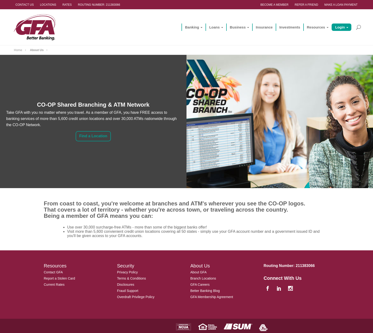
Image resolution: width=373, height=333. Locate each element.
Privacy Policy (127, 272)
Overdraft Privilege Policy (135, 297)
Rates (67, 4)
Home (18, 50)
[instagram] (290, 289)
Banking (190, 27)
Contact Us (24, 4)
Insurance (262, 27)
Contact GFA (53, 272)
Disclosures (125, 284)
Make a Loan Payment (341, 4)
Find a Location (93, 136)
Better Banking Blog (205, 291)
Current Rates (54, 284)
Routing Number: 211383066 (99, 4)
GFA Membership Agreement (211, 297)
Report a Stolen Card (59, 278)
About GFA (198, 272)
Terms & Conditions (131, 278)
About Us (37, 50)
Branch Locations (203, 278)
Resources (314, 27)
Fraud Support (127, 291)
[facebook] (268, 289)
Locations (48, 4)
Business (236, 27)
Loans (212, 27)
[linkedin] (279, 289)
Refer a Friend (306, 4)
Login (338, 27)
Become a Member (274, 4)
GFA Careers (200, 284)
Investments (288, 27)
